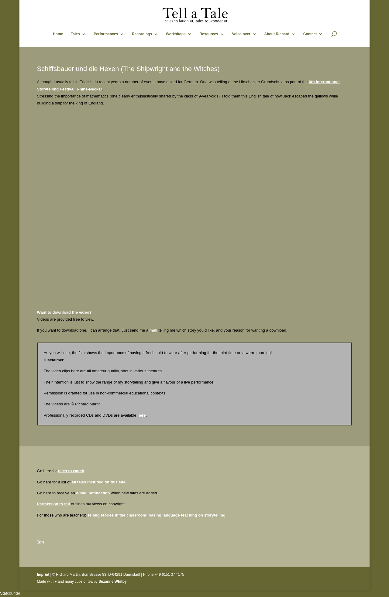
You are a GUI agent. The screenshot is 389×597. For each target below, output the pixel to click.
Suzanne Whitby (112, 581)
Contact (310, 34)
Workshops (176, 34)
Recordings (142, 34)
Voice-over (241, 34)
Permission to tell (53, 504)
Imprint (43, 574)
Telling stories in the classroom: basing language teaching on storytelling (156, 515)
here (141, 415)
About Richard (276, 34)
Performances (106, 34)
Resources (208, 34)
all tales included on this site (99, 482)
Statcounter (10, 593)
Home (58, 34)
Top (40, 542)
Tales (75, 34)
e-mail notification (93, 493)
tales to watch (71, 471)
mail (153, 330)
